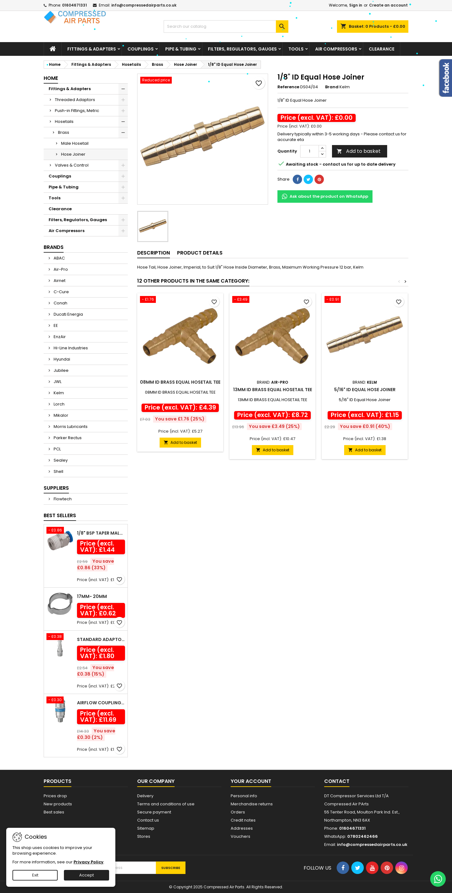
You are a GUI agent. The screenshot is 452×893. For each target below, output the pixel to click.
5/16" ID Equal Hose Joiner (365, 389)
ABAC (59, 258)
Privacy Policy (88, 862)
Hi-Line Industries (70, 348)
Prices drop (55, 796)
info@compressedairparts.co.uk (143, 5)
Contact (336, 781)
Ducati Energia (68, 314)
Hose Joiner (73, 154)
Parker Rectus (67, 438)
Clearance (381, 49)
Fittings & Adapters (91, 49)
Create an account (388, 5)
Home (51, 78)
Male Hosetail (75, 143)
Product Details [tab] (200, 252)
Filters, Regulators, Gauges (242, 49)
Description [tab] (153, 252)
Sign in (355, 5)
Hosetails (64, 121)
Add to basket (359, 151)
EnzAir (59, 337)
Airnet (59, 281)
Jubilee (61, 370)
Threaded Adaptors (75, 100)
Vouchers (240, 836)
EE (55, 325)
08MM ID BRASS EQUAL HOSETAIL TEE (180, 382)
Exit (35, 875)
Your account (251, 781)
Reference (288, 87)
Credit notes (243, 820)
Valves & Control (72, 165)
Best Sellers (60, 515)
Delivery (145, 796)
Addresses (242, 828)
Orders (238, 812)
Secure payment (154, 812)
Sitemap (145, 828)
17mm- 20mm (92, 596)
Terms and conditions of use (166, 804)
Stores (143, 836)
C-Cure (61, 292)
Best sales (54, 812)
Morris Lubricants (70, 427)
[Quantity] (309, 151)
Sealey (60, 460)
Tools (296, 49)
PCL (57, 449)
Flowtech (62, 499)
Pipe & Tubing (180, 49)
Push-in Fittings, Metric (77, 111)
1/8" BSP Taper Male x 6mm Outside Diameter (101, 533)
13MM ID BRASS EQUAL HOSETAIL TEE (272, 389)
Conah (60, 303)
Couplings (140, 49)
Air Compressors (336, 49)
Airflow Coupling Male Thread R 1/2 (101, 702)
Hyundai (61, 359)
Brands (54, 247)
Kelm (58, 393)
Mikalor (60, 415)
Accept (86, 875)
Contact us (148, 820)
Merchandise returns (252, 804)
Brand (332, 87)
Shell (58, 471)
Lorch (59, 404)
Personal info (244, 796)
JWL (57, 382)
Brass (63, 132)
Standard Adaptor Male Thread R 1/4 (101, 639)
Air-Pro (60, 269)
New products (58, 804)
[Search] (226, 26)
